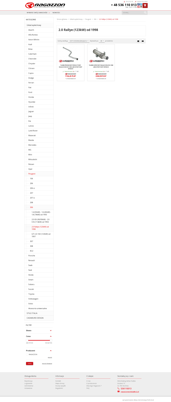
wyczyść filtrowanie (47, 363)
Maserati (32, 135)
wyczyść (50, 357)
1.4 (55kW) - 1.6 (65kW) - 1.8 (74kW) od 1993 (41, 213)
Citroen (31, 68)
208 (31, 202)
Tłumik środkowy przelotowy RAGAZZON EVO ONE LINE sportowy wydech (70, 67)
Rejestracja (28, 381)
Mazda (31, 140)
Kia (29, 121)
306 (31, 207)
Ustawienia (28, 388)
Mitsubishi (32, 159)
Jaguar (31, 111)
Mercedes (32, 145)
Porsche (31, 255)
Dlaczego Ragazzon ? (94, 386)
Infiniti (31, 107)
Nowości (56, 13)
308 (31, 246)
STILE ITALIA (32, 313)
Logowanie (28, 383)
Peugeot (31, 174)
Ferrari (31, 82)
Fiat (29, 87)
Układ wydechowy (34, 25)
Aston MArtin (33, 39)
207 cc (32, 198)
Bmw (30, 49)
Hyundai (31, 102)
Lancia (31, 126)
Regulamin (59, 388)
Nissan (31, 164)
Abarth (31, 30)
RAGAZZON (33, 354)
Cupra (30, 73)
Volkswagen (33, 299)
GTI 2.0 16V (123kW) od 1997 (41, 235)
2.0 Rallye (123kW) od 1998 (40, 228)
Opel (30, 169)
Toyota (31, 294)
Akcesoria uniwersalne (37, 308)
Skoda (30, 275)
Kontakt (58, 381)
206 (31, 183)
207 (31, 193)
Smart (30, 279)
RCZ (31, 251)
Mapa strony (59, 383)
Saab (30, 265)
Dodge (31, 78)
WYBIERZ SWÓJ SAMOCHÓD (37, 13)
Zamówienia (28, 386)
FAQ (87, 388)
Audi (30, 44)
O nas (88, 381)
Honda (31, 97)
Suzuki (31, 289)
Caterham (32, 54)
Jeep (30, 116)
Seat (30, 270)
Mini (30, 154)
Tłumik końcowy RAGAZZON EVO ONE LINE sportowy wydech (101, 66)
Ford (30, 92)
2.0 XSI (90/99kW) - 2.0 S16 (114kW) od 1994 (40, 220)
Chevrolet (32, 59)
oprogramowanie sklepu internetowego (134, 400)
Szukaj (30, 363)
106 (31, 178)
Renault (31, 260)
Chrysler (31, 63)
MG (29, 150)
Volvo (30, 303)
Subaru (31, 284)
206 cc (32, 188)
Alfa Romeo (33, 35)
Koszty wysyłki (60, 386)
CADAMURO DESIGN (35, 318)
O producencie (91, 383)
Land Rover (33, 130)
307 (31, 241)
